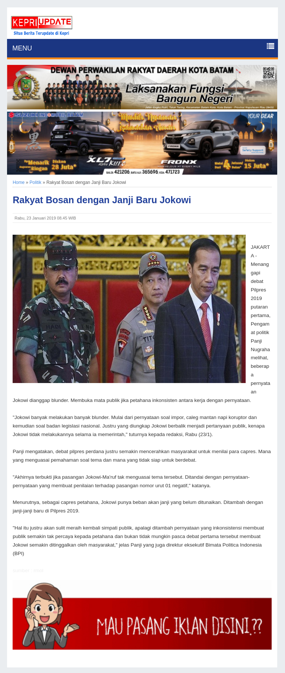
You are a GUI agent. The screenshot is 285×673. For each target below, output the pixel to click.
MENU (22, 48)
